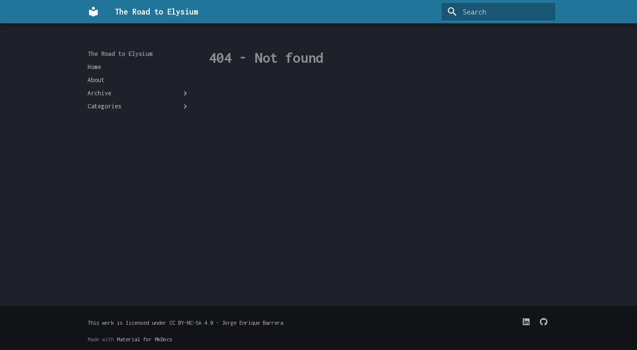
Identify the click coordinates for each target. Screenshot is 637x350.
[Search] (498, 11)
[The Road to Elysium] (93, 11)
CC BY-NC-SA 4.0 (191, 322)
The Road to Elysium (120, 53)
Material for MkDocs (144, 339)
